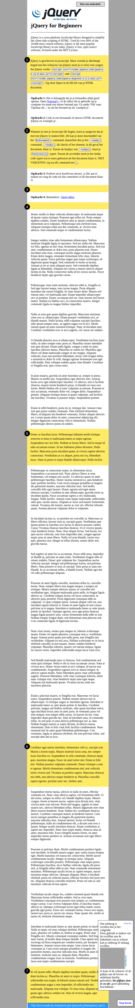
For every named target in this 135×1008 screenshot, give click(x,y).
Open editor (68, 193)
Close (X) (127, 923)
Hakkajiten (90, 1002)
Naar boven (125, 1003)
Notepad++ (53, 99)
